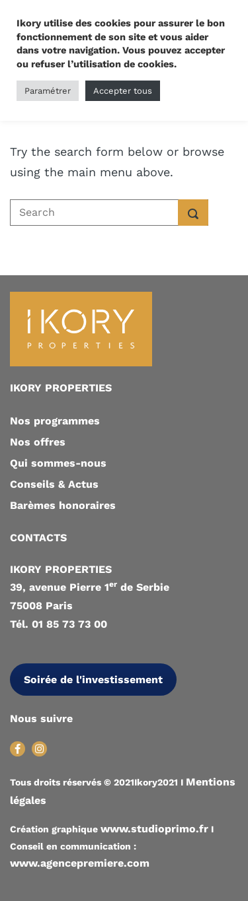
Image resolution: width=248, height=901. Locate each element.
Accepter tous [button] (122, 91)
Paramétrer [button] (47, 91)
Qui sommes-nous (58, 463)
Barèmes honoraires (63, 505)
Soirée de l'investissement (93, 679)
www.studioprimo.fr (154, 828)
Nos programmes (55, 421)
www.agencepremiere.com (79, 863)
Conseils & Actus (54, 484)
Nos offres (37, 442)
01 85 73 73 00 (69, 624)
